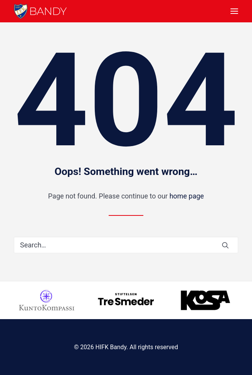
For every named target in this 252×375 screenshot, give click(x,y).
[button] (234, 11)
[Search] (126, 245)
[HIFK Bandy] (40, 11)
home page (187, 196)
